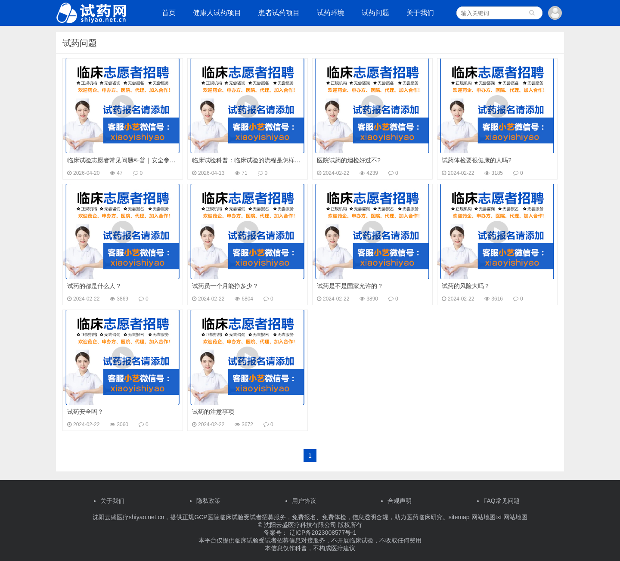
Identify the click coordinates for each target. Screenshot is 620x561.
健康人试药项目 (217, 12)
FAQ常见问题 (502, 500)
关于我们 (420, 12)
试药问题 (375, 12)
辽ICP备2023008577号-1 (322, 532)
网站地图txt (486, 517)
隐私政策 (208, 500)
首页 (169, 12)
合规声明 (400, 500)
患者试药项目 (279, 12)
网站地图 (515, 517)
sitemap (459, 517)
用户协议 (304, 500)
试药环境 (330, 12)
